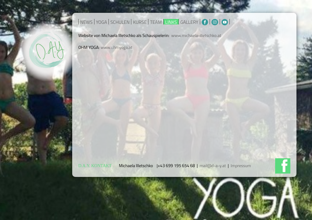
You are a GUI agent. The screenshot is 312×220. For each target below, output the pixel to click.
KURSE (140, 22)
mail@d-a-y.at (213, 165)
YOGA (101, 22)
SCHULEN (119, 22)
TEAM (156, 22)
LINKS (171, 22)
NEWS (86, 22)
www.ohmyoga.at (116, 47)
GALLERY (189, 22)
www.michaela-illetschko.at (196, 35)
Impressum (241, 165)
